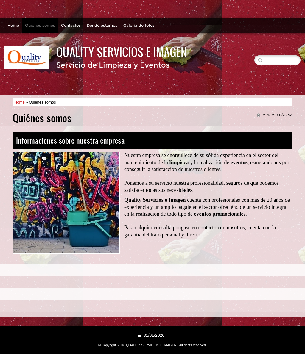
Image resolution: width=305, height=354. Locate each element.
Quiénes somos (40, 25)
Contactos (71, 25)
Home (13, 25)
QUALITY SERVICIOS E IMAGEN (121, 51)
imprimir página (277, 115)
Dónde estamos (102, 25)
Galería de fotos (139, 25)
